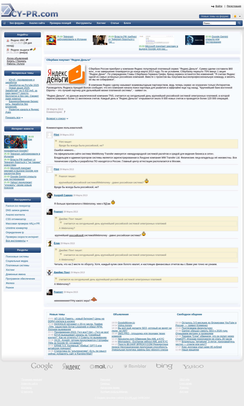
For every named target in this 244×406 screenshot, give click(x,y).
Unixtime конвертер (17, 228)
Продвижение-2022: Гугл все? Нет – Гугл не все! (81, 332)
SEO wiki (184, 379)
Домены (184, 387)
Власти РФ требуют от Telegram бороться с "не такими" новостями (22, 162)
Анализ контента (15, 214)
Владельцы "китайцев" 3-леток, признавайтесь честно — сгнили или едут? (205, 343)
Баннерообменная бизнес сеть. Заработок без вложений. (21, 104)
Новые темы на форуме (214, 16)
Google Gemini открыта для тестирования (216, 39)
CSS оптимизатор (16, 219)
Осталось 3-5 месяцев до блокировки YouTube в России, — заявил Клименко (206, 324)
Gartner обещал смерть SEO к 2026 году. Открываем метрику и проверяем (202, 332)
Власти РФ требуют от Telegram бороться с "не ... (122, 39)
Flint (56, 134)
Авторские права (109, 387)
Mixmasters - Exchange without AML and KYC (143, 341)
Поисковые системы (17, 256)
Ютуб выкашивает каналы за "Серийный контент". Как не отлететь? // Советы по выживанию (77, 336)
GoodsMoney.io (126, 322)
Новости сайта (29, 383)
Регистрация (234, 6)
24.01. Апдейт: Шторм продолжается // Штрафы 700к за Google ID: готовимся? (78, 341)
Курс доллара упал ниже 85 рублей (202, 347)
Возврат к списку (56, 118)
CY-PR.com (131, 398)
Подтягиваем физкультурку (197, 328)
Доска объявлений (17, 58)
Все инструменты (15, 240)
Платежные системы (17, 265)
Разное (10, 287)
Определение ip (15, 232)
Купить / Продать (16, 61)
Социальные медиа (17, 261)
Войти (218, 6)
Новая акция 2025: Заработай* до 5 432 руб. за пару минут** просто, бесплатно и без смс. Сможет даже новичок (22, 93)
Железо (10, 283)
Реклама (105, 379)
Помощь (105, 383)
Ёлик (57, 243)
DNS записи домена (17, 210)
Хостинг (10, 270)
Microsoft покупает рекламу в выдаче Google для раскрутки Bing (21, 171)
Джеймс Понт (62, 272)
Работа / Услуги (15, 63)
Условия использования (114, 391)
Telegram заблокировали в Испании (72, 38)
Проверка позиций (31, 379)
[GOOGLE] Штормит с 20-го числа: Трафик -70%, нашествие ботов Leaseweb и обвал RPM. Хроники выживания (75, 327)
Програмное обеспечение (20, 278)
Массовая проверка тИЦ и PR (23, 223)
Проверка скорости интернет (22, 237)
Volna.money (125, 325)
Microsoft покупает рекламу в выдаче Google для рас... (158, 47)
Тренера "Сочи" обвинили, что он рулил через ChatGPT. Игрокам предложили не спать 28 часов (205, 337)
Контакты (26, 387)
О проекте (27, 391)
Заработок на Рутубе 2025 (24, 85)
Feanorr (58, 211)
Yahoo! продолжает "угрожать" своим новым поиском (18, 185)
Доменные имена (15, 274)
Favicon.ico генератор (18, 206)
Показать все (12, 117)
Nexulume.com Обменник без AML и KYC (141, 339)
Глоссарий (186, 383)
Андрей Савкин (63, 195)
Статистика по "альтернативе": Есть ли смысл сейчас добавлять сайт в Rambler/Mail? (77, 352)
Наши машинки (190, 349)
